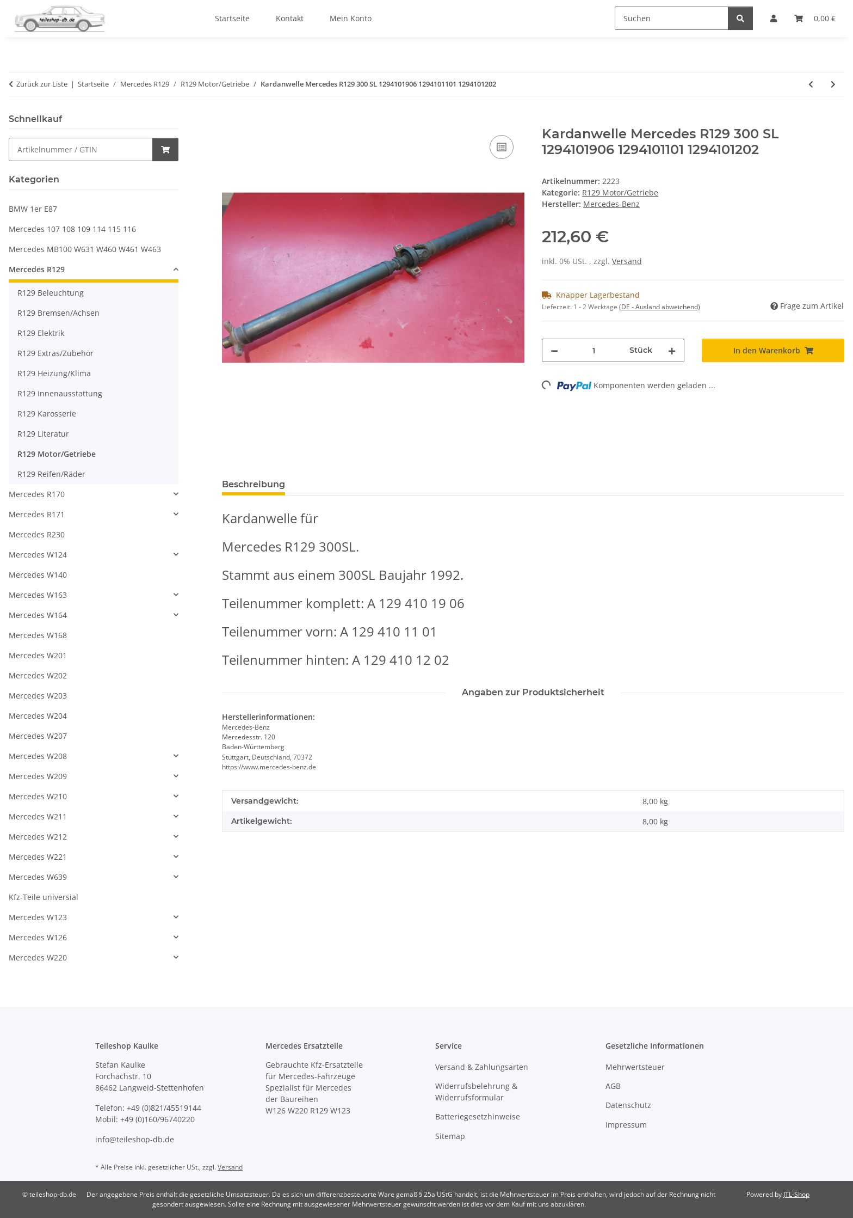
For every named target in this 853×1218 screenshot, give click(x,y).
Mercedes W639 (38, 877)
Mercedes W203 (38, 695)
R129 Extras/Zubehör (55, 353)
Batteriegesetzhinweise (477, 1116)
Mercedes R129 (37, 269)
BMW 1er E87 (33, 209)
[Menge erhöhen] (672, 350)
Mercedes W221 (38, 857)
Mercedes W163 (38, 595)
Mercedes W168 (38, 635)
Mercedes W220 (38, 957)
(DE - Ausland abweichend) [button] (659, 306)
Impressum (626, 1124)
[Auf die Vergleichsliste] (502, 147)
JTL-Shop (796, 1194)
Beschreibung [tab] (253, 484)
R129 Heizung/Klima (54, 373)
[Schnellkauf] (81, 149)
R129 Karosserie (46, 413)
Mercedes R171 (37, 514)
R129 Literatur (43, 434)
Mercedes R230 (37, 534)
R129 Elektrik (40, 333)
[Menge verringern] (554, 350)
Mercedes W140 (38, 575)
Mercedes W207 (38, 736)
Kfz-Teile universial (43, 897)
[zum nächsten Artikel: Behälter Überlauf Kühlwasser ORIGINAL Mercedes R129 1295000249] (833, 84)
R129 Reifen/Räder (51, 474)
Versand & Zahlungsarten (481, 1067)
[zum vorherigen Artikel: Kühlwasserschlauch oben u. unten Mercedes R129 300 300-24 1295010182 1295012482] (811, 84)
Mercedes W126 (38, 937)
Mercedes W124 (38, 554)
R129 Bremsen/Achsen (58, 313)
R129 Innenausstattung (59, 393)
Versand (627, 261)
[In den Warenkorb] (230, 120)
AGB (613, 1086)
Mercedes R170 (37, 494)
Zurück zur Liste (41, 84)
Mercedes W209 (38, 776)
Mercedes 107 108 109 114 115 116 (72, 229)
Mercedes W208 (38, 756)
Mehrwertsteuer (635, 1067)
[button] (93, 271)
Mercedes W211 (38, 816)
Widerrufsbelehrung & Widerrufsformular (476, 1092)
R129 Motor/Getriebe (620, 192)
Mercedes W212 (38, 836)
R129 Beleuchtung (50, 292)
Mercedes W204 (38, 716)
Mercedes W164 (38, 615)
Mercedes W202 (38, 675)
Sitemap (450, 1136)
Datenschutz (628, 1105)
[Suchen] (671, 18)
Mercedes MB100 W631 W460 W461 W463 (85, 249)
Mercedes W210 (38, 796)
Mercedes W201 (38, 655)
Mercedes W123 (38, 917)
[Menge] (594, 350)
